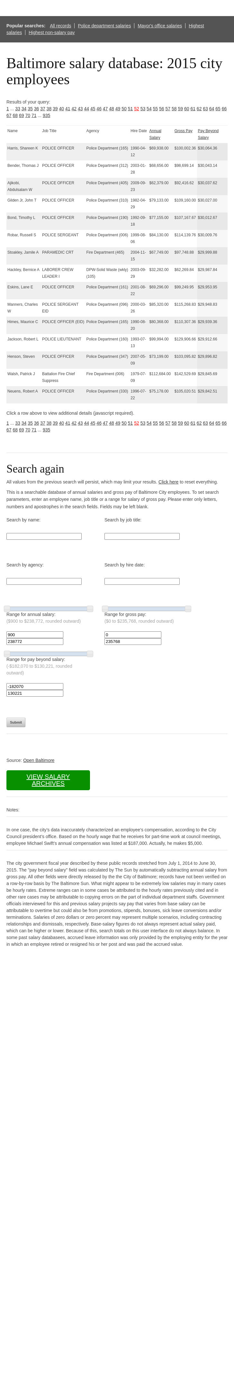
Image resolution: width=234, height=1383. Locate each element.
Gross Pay (184, 131)
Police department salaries (104, 25)
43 (80, 108)
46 (99, 108)
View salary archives (48, 780)
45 (92, 108)
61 (192, 108)
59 (180, 108)
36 (36, 108)
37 (42, 108)
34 (24, 108)
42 (73, 108)
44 (86, 108)
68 (15, 115)
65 (218, 108)
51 (130, 108)
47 (105, 108)
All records (60, 25)
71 (34, 115)
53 (143, 108)
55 (155, 108)
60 (186, 108)
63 (205, 108)
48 (111, 108)
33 (17, 108)
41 (67, 108)
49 (118, 108)
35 (30, 108)
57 (168, 108)
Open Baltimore (38, 760)
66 (224, 108)
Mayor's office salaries (160, 25)
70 (27, 115)
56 (161, 108)
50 (124, 108)
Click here (168, 481)
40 (61, 108)
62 (199, 108)
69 (21, 115)
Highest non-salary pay (52, 32)
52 (136, 108)
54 (149, 108)
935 (46, 115)
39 (55, 108)
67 (9, 115)
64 (211, 108)
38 (49, 108)
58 (174, 108)
